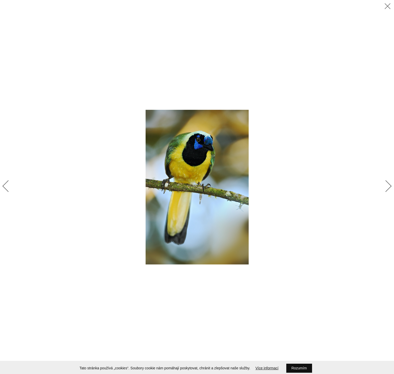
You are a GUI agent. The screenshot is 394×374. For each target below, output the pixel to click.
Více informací (266, 368)
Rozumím (299, 368)
